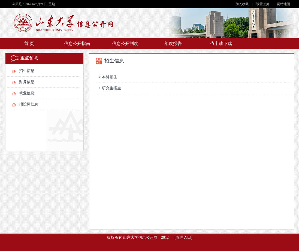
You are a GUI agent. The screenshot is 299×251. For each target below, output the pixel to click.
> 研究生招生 (110, 88)
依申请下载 (221, 43)
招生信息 (26, 71)
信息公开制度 (125, 43)
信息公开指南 (77, 43)
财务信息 (26, 82)
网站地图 (283, 4)
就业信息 (26, 93)
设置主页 (263, 4)
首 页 (29, 43)
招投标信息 (28, 104)
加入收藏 (242, 4)
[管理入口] (183, 237)
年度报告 (173, 43)
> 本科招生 (108, 77)
